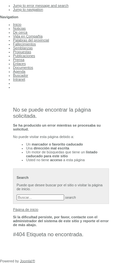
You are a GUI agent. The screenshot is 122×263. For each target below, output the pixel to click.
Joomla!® (27, 261)
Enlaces (19, 64)
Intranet (19, 79)
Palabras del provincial (31, 40)
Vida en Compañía (28, 36)
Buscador (20, 75)
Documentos (23, 68)
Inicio (17, 24)
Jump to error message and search (41, 6)
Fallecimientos (24, 44)
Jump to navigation (28, 9)
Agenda (19, 71)
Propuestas (22, 52)
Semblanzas (23, 48)
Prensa (18, 60)
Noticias (19, 28)
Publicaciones (24, 56)
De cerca (20, 32)
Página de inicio (25, 209)
